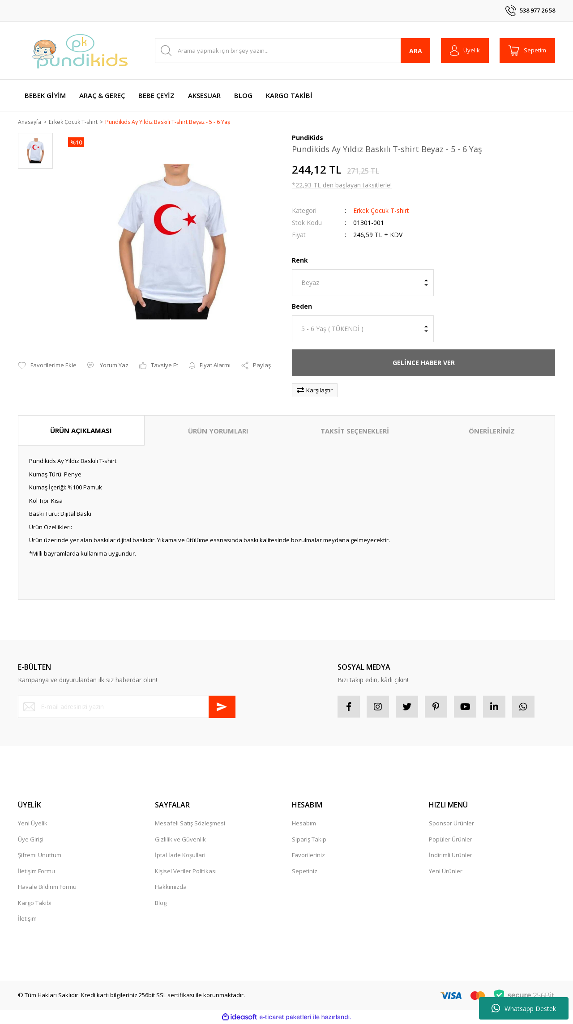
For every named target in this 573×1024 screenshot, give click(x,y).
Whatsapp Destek (524, 1008)
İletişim (27, 919)
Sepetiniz (304, 871)
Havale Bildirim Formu (47, 888)
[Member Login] (465, 50)
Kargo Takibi (34, 903)
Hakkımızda (171, 888)
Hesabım (304, 824)
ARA (415, 51)
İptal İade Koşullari (180, 856)
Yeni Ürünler (445, 871)
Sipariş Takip (309, 840)
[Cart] (527, 50)
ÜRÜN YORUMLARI (218, 431)
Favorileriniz (308, 856)
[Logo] (80, 50)
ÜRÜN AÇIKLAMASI (81, 430)
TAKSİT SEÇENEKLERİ (355, 431)
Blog (161, 903)
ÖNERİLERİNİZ (492, 431)
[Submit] (222, 707)
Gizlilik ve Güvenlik (180, 840)
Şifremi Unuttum (39, 856)
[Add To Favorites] (47, 366)
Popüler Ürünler (450, 840)
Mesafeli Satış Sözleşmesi (190, 824)
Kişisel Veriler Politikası (186, 871)
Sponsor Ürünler (451, 824)
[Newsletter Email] (126, 707)
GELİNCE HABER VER (424, 363)
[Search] (292, 50)
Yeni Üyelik (32, 824)
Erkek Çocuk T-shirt (381, 211)
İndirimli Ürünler (450, 856)
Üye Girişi (30, 840)
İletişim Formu (36, 871)
